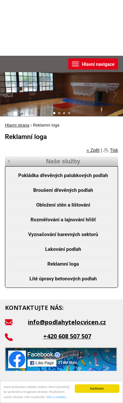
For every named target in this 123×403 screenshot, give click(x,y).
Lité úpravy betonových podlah (63, 279)
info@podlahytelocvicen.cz (67, 322)
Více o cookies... (57, 397)
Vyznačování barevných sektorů (63, 234)
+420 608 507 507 (67, 336)
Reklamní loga (63, 264)
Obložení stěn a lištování (63, 205)
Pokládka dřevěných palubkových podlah (63, 175)
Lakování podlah (63, 249)
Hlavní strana (17, 125)
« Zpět (93, 150)
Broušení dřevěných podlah (63, 190)
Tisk (114, 150)
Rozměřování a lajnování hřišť (63, 220)
